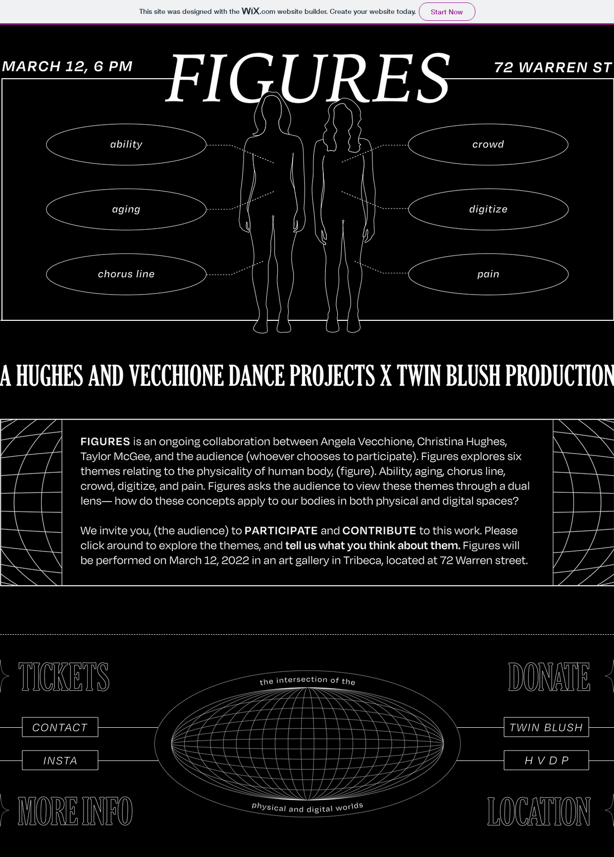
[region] (126, 144)
